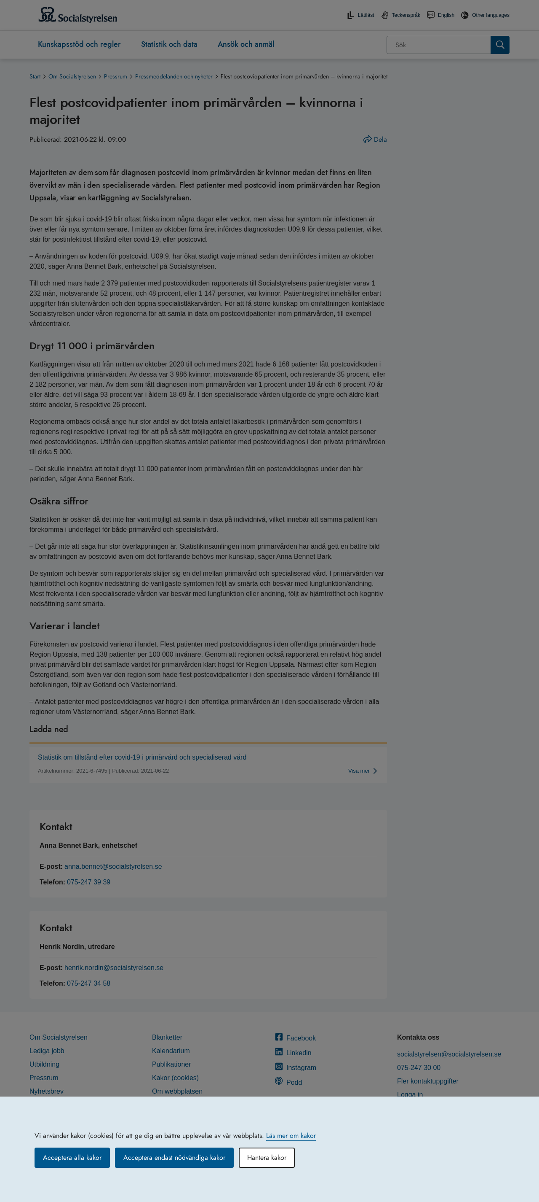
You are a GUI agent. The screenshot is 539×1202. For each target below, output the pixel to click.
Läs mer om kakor (291, 1135)
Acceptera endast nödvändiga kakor (174, 1157)
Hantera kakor (266, 1157)
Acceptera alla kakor (72, 1157)
